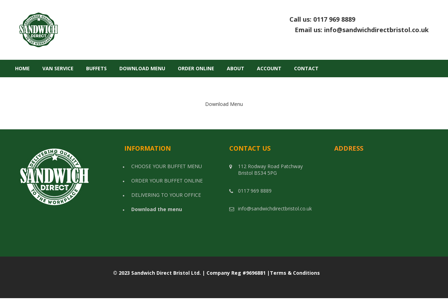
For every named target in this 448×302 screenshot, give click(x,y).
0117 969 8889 (371, 19)
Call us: (359, 19)
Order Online (196, 68)
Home (22, 68)
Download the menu (156, 209)
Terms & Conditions (295, 272)
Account (269, 68)
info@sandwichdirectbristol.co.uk (376, 30)
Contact (306, 68)
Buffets (96, 68)
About (235, 68)
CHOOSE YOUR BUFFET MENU (166, 166)
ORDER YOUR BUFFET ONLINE (167, 180)
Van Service (58, 68)
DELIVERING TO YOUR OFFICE (166, 195)
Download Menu (142, 68)
